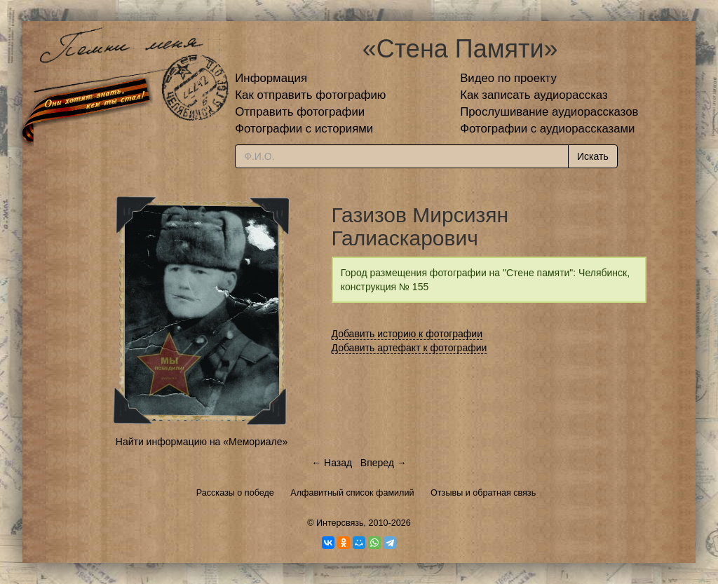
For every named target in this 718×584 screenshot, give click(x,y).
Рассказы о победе (235, 493)
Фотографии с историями (304, 128)
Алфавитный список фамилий (352, 493)
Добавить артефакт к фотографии (409, 347)
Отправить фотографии (300, 111)
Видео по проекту (508, 78)
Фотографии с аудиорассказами (547, 128)
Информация (271, 78)
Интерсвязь (340, 523)
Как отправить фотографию (310, 95)
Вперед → (383, 462)
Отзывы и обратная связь (483, 493)
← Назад (331, 462)
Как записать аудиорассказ (534, 95)
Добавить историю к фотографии (407, 333)
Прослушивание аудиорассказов (549, 111)
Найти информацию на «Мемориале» (201, 441)
